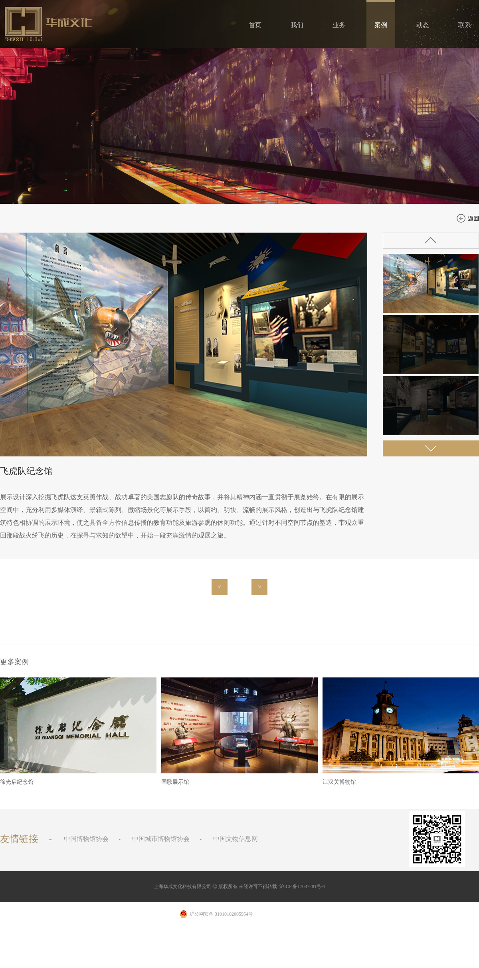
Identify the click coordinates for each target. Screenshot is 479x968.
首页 (255, 25)
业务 (339, 25)
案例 (380, 25)
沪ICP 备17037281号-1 (302, 886)
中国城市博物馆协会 (161, 838)
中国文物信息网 (235, 838)
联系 (464, 25)
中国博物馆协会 (86, 838)
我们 (297, 25)
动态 (422, 25)
